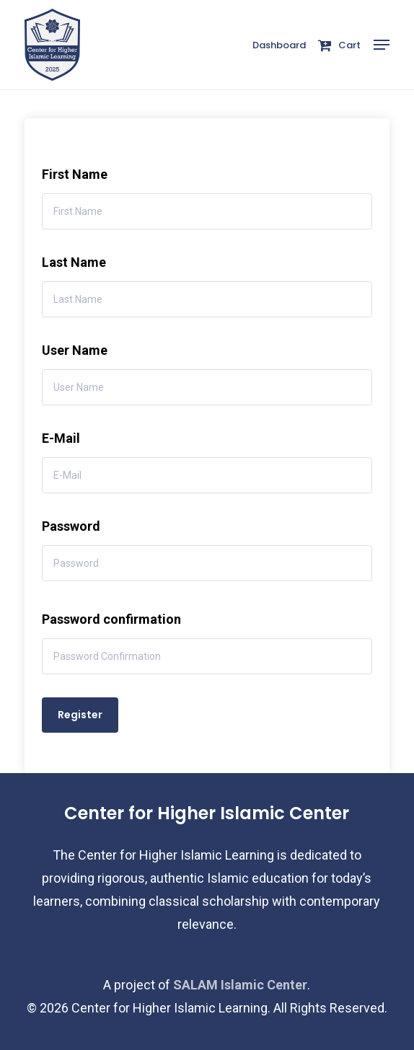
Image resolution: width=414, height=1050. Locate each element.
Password (71, 526)
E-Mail (61, 438)
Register (80, 714)
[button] (381, 45)
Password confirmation (111, 619)
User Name (74, 350)
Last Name (74, 262)
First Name (74, 174)
